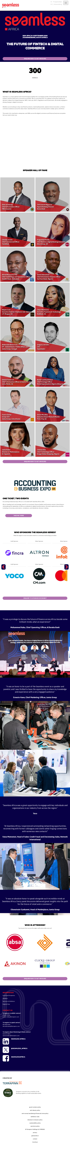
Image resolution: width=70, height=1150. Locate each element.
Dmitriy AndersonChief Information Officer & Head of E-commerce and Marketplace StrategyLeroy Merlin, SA (28, 382)
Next (66, 569)
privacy (35, 1132)
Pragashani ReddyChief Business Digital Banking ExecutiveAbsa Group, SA (51, 242)
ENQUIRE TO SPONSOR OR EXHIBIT (35, 598)
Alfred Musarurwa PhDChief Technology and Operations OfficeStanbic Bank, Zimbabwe (16, 277)
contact (35, 1139)
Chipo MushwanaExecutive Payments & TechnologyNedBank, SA (49, 312)
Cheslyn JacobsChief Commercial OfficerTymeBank (10, 242)
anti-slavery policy (35, 1110)
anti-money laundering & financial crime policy (35, 1113)
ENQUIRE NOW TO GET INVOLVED (35, 58)
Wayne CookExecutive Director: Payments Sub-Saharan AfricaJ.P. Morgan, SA (19, 312)
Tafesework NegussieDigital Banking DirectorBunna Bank (45, 207)
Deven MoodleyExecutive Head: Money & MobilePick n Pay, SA (48, 417)
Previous (4, 569)
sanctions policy (35, 1126)
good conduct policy (35, 1107)
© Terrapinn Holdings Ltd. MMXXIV (35, 1129)
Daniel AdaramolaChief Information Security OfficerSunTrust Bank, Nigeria (48, 277)
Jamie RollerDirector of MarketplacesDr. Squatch (10, 452)
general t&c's (35, 1135)
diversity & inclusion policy (35, 1120)
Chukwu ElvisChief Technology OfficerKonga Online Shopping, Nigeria (48, 452)
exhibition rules (35, 1116)
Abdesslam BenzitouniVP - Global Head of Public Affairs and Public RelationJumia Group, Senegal (20, 347)
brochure (35, 1142)
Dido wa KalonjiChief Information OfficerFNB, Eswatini (10, 207)
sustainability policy (35, 1123)
